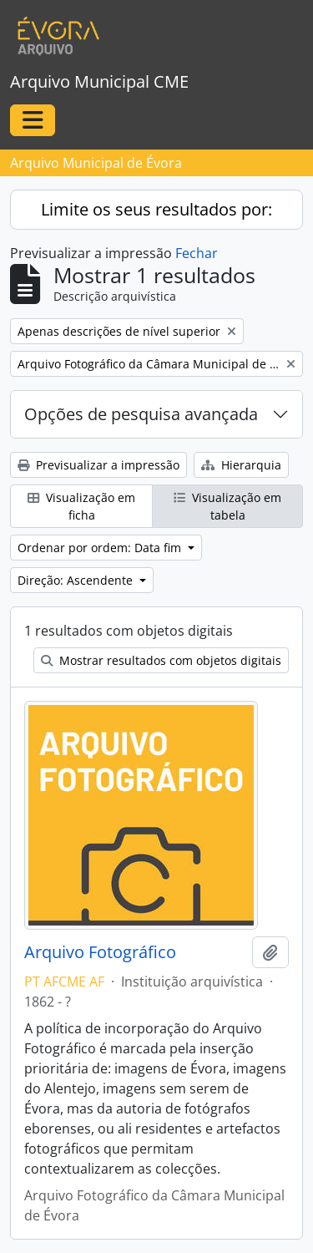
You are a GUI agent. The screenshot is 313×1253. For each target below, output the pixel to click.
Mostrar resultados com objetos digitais (161, 660)
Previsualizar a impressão (98, 465)
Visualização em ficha (81, 506)
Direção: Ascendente (77, 580)
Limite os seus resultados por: (156, 209)
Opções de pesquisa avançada (141, 414)
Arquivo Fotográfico (100, 952)
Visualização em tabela (227, 506)
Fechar (196, 253)
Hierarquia (241, 465)
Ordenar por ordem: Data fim (101, 547)
